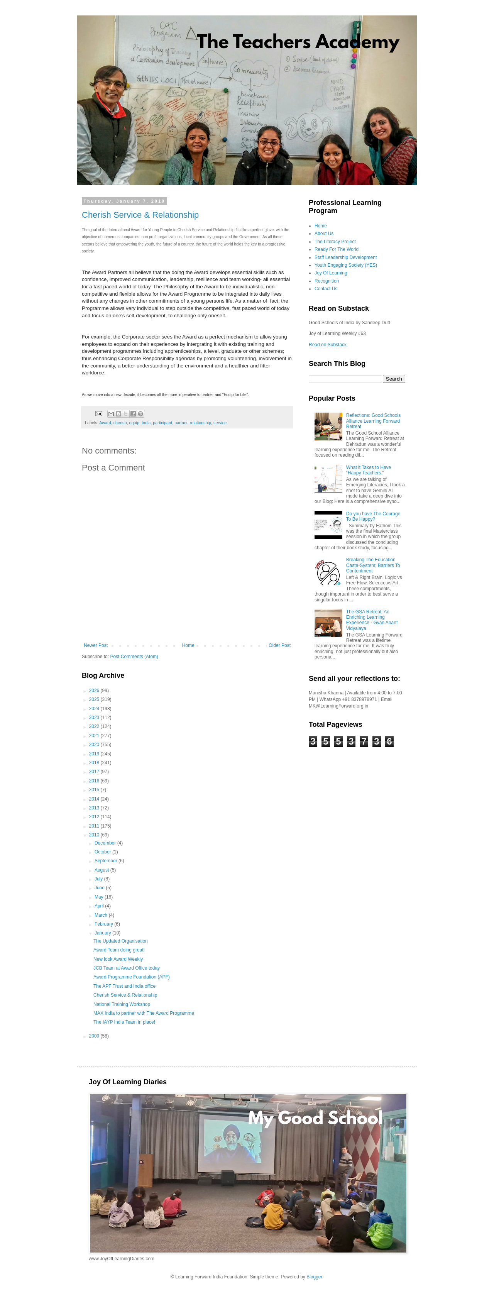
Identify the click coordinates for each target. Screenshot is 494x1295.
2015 (95, 789)
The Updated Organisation (120, 941)
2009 (95, 1036)
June (100, 887)
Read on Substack (328, 344)
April (100, 906)
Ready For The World (337, 249)
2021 (95, 735)
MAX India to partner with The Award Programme (143, 1013)
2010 (95, 835)
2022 (95, 726)
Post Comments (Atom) (134, 656)
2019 (95, 754)
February (104, 924)
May (100, 897)
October (103, 852)
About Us (324, 233)
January (103, 933)
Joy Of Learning (331, 273)
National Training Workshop (121, 1004)
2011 (95, 826)
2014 (95, 799)
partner (181, 422)
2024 (95, 708)
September (106, 860)
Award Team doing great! (119, 950)
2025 (95, 699)
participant (162, 422)
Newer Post (96, 645)
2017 (95, 771)
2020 (95, 744)
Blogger (314, 1277)
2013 (95, 808)
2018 (95, 762)
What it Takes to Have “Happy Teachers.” (368, 470)
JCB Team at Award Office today (126, 968)
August (102, 870)
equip (134, 422)
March (102, 915)
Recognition (327, 281)
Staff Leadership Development (346, 257)
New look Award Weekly (118, 959)
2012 (95, 816)
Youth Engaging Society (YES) (346, 265)
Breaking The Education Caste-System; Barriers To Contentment (373, 565)
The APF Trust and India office (124, 986)
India (146, 422)
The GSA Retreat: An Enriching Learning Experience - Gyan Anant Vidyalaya (372, 620)
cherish (120, 422)
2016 (95, 781)
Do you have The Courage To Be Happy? (373, 516)
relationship (200, 422)
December (106, 843)
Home (188, 645)
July (99, 879)
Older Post (280, 645)
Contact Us (326, 288)
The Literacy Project (335, 241)
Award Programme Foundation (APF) (131, 977)
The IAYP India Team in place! (124, 1022)
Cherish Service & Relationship (140, 215)
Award (105, 422)
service (220, 422)
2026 (95, 690)
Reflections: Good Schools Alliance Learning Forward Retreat (373, 421)
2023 (95, 717)
